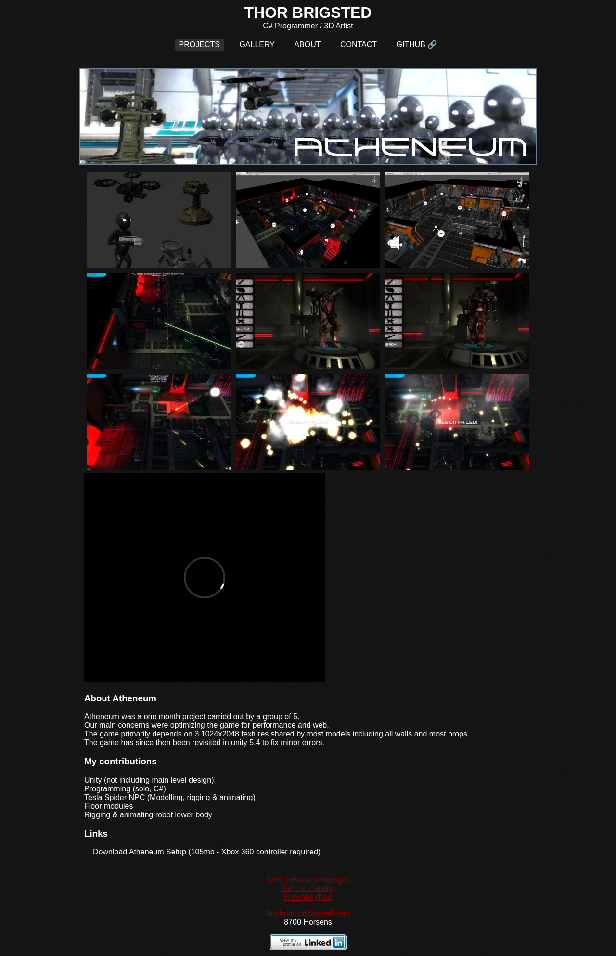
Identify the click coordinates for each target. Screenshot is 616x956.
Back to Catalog (308, 888)
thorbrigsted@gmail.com (308, 913)
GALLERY (257, 44)
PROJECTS (199, 44)
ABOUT (307, 44)
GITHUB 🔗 (417, 44)
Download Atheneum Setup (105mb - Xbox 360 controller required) (207, 852)
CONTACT (358, 44)
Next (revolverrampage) (308, 880)
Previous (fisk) (307, 897)
